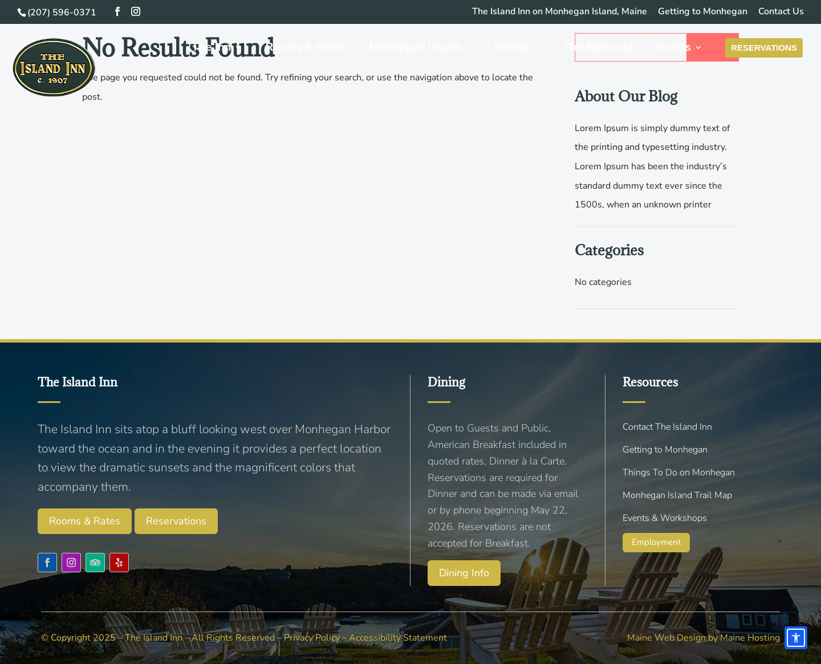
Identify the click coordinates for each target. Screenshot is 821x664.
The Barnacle (606, 48)
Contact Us (781, 12)
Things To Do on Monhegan (679, 472)
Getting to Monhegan (702, 12)
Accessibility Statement (398, 638)
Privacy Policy (312, 638)
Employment (656, 542)
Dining (520, 48)
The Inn (220, 48)
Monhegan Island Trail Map (677, 495)
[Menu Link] (64, 74)
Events (682, 48)
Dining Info (464, 573)
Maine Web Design (666, 638)
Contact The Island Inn (667, 427)
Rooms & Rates (314, 48)
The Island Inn (153, 638)
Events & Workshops (665, 518)
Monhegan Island (423, 48)
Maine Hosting (750, 638)
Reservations (768, 48)
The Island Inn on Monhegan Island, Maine (559, 12)
